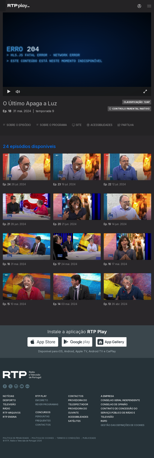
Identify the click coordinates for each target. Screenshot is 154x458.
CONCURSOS (42, 412)
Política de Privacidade (16, 438)
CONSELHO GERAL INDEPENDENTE (120, 400)
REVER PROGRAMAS (46, 404)
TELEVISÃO (9, 404)
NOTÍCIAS (8, 396)
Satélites (74, 421)
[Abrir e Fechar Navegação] (149, 6)
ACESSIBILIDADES (99, 124)
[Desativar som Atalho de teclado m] (17, 91)
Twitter (10, 386)
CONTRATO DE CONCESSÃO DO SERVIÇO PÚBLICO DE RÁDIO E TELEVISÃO (119, 412)
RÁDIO (6, 408)
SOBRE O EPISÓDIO (17, 124)
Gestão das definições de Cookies (122, 425)
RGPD (104, 421)
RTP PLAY (41, 396)
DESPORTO (9, 400)
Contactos (43, 424)
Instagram (16, 386)
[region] (77, 54)
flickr (27, 386)
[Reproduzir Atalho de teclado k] (8, 91)
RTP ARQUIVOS (12, 412)
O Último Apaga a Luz (30, 103)
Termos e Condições (68, 438)
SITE (77, 124)
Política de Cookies (43, 438)
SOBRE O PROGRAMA (51, 124)
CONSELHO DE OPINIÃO (114, 404)
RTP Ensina (10, 416)
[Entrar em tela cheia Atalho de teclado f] (145, 91)
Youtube (22, 386)
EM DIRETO (41, 400)
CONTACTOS (75, 396)
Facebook (5, 386)
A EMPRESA (107, 396)
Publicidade (89, 438)
